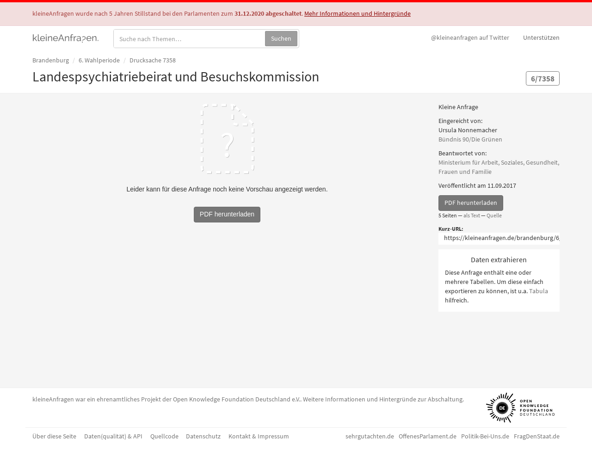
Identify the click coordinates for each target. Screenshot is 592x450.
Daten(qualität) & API (113, 436)
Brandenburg (50, 60)
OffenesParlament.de (427, 436)
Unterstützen (541, 37)
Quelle (494, 215)
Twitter (470, 37)
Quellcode (164, 436)
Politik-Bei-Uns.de (485, 436)
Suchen (281, 38)
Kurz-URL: (450, 228)
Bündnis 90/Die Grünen (470, 139)
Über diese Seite (54, 436)
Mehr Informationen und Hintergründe (357, 13)
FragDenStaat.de (537, 436)
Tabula (538, 291)
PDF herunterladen (470, 202)
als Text (471, 215)
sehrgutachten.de (369, 436)
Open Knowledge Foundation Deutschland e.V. (236, 399)
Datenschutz (203, 436)
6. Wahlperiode (99, 60)
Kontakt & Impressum (258, 436)
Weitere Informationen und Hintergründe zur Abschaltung (382, 399)
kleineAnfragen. (65, 37)
